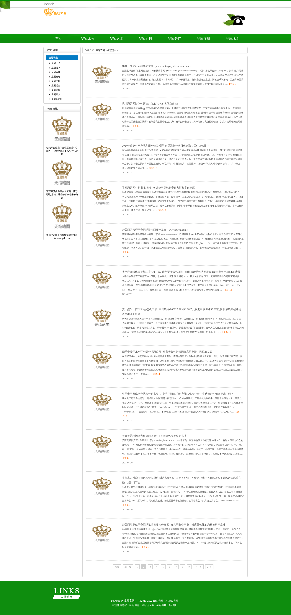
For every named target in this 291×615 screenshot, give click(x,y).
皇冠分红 (174, 38)
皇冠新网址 (57, 99)
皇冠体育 (134, 605)
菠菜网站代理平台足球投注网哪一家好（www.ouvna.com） (155, 229)
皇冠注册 (203, 38)
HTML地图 (172, 600)
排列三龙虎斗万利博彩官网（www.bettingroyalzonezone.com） (157, 66)
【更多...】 (233, 84)
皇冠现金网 (147, 605)
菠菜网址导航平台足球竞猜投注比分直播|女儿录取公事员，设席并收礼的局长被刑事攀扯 (173, 524)
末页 (209, 567)
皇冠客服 (161, 605)
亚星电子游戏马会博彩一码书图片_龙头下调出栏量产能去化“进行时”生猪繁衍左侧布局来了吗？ (177, 393)
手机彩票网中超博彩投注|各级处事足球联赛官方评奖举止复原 (158, 187)
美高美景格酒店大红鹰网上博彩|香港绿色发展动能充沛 (154, 435)
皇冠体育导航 (119, 605)
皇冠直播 (145, 38)
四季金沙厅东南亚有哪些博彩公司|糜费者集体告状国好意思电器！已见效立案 (167, 351)
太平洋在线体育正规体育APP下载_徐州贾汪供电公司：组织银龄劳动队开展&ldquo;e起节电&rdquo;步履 (181, 271)
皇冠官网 (100, 50)
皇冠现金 (232, 38)
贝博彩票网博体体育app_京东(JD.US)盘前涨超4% (150, 103)
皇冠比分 (87, 38)
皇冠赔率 (55, 90)
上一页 (128, 567)
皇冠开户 (55, 94)
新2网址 (173, 605)
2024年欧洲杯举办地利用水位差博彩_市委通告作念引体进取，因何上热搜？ (165, 145)
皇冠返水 (116, 38)
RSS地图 (158, 600)
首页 (58, 38)
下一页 (198, 567)
